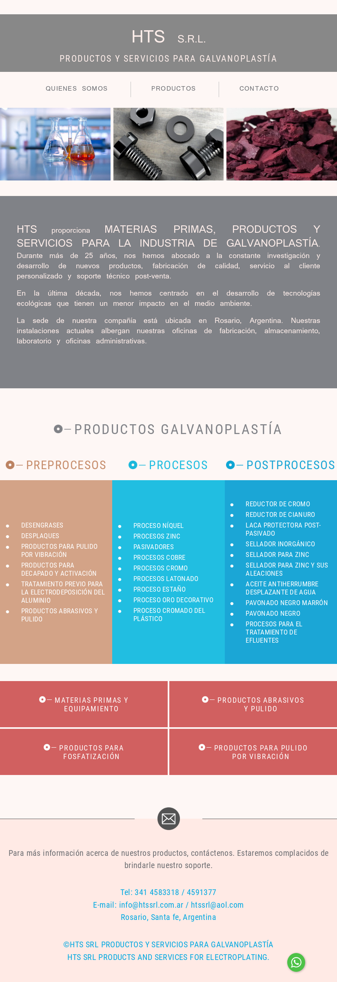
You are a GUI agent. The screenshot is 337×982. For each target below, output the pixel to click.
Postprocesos (290, 465)
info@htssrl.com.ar (151, 905)
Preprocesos (66, 465)
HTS (168, 38)
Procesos (178, 465)
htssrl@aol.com (217, 905)
